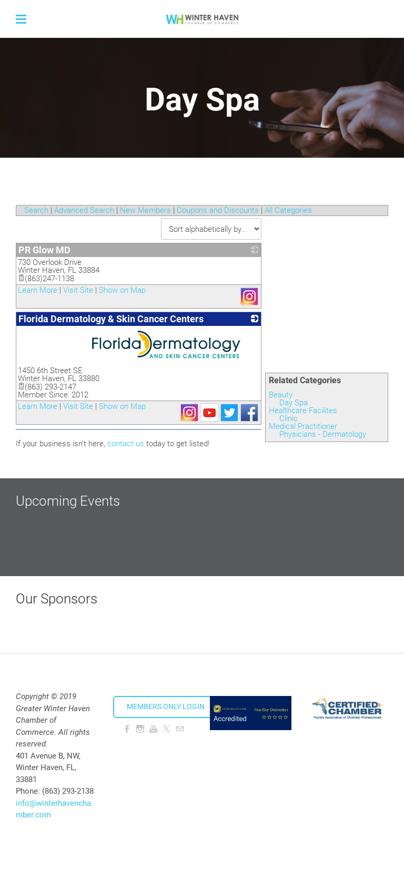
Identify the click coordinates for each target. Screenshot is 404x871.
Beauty (280, 394)
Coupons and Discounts (218, 210)
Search (36, 210)
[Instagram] (140, 729)
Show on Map (122, 290)
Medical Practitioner (303, 426)
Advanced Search (84, 210)
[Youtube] (153, 729)
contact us (125, 443)
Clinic (288, 418)
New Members (145, 210)
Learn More (37, 290)
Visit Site (78, 290)
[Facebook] (127, 729)
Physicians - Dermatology (322, 434)
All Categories (288, 210)
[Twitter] (166, 729)
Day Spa (293, 402)
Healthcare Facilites (303, 410)
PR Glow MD (44, 249)
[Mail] (180, 729)
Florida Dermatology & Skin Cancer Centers (111, 318)
